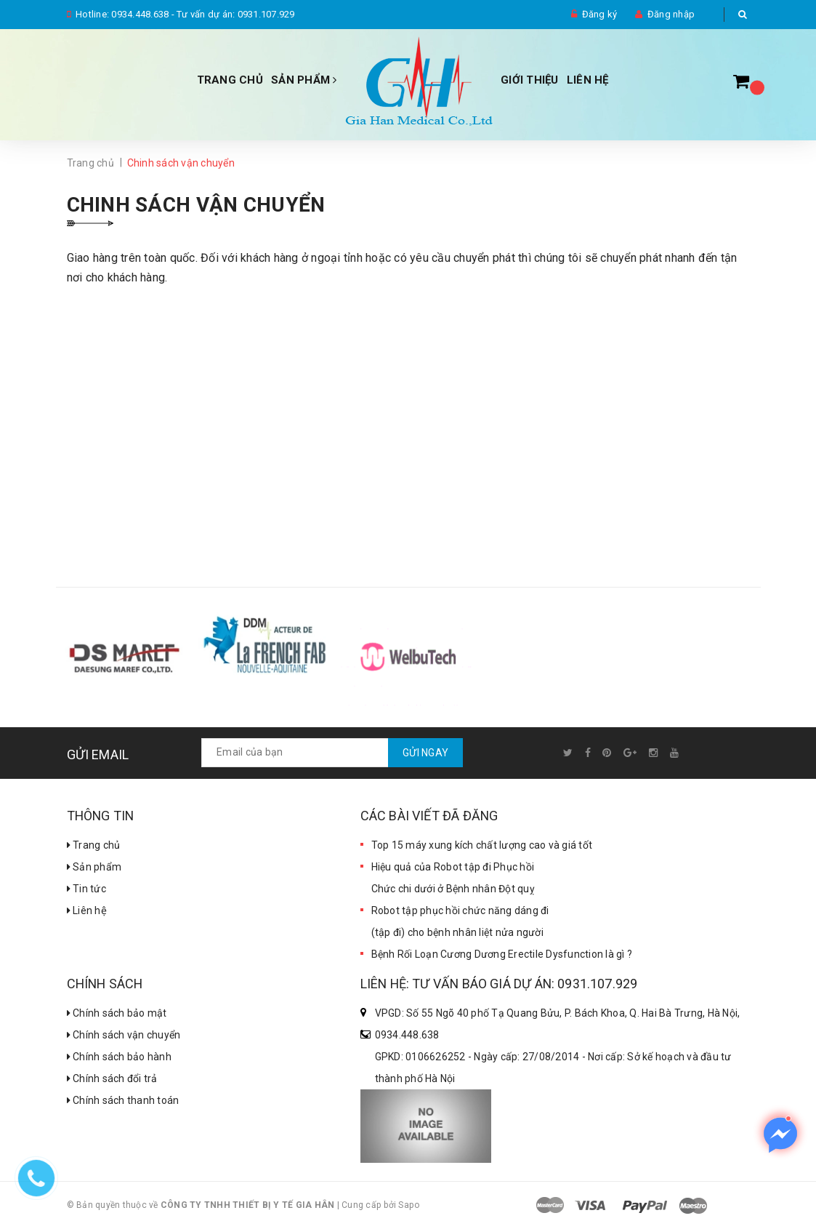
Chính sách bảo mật (117, 1013)
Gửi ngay (425, 752)
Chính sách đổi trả (112, 1078)
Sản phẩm (94, 867)
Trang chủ (94, 845)
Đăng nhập (671, 14)
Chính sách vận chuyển (124, 1035)
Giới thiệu (530, 80)
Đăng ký (600, 14)
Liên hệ (87, 910)
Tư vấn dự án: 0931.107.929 (236, 14)
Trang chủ (230, 80)
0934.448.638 (140, 14)
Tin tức (86, 888)
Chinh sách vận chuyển (196, 205)
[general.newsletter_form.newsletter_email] (332, 752)
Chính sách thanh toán (123, 1100)
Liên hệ (588, 80)
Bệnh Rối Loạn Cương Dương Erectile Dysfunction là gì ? (502, 954)
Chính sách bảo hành (119, 1056)
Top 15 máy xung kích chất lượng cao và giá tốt (482, 845)
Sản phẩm (304, 80)
